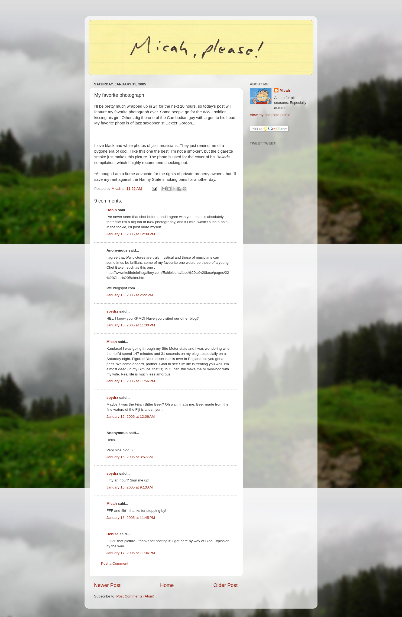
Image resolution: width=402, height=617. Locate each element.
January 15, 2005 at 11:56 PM (130, 381)
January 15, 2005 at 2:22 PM (129, 295)
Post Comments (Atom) (135, 596)
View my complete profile (270, 115)
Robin (111, 210)
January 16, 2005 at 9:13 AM (129, 487)
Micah (111, 342)
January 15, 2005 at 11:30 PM (130, 325)
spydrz (112, 311)
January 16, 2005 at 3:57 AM (129, 457)
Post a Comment (114, 563)
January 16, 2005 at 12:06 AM (130, 416)
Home (167, 585)
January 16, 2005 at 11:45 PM (130, 518)
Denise (112, 534)
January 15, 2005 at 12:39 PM (130, 234)
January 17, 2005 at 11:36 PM (130, 553)
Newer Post (107, 585)
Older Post (225, 585)
